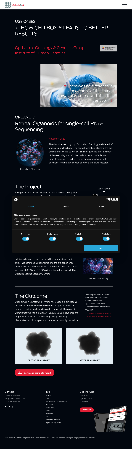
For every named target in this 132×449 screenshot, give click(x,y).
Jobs (47, 399)
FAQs (47, 417)
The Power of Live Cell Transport (56, 402)
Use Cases (49, 405)
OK (100, 248)
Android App (84, 402)
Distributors (49, 414)
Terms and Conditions (53, 420)
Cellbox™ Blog (50, 408)
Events (48, 411)
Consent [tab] (30, 206)
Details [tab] (66, 206)
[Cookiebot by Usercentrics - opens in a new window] (107, 199)
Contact (48, 396)
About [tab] (101, 206)
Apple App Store (85, 399)
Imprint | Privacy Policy (53, 423)
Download (87, 410)
